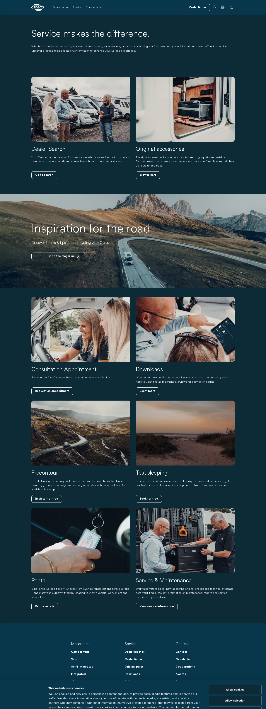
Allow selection (235, 674)
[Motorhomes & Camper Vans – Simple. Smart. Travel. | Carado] (37, 7)
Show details (193, 701)
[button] (222, 7)
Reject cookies (235, 685)
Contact (181, 652)
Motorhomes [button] (61, 7)
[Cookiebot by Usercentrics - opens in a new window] (24, 702)
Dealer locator (134, 652)
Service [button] (77, 7)
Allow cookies (235, 663)
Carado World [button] (94, 7)
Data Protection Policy (72, 685)
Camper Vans (80, 652)
